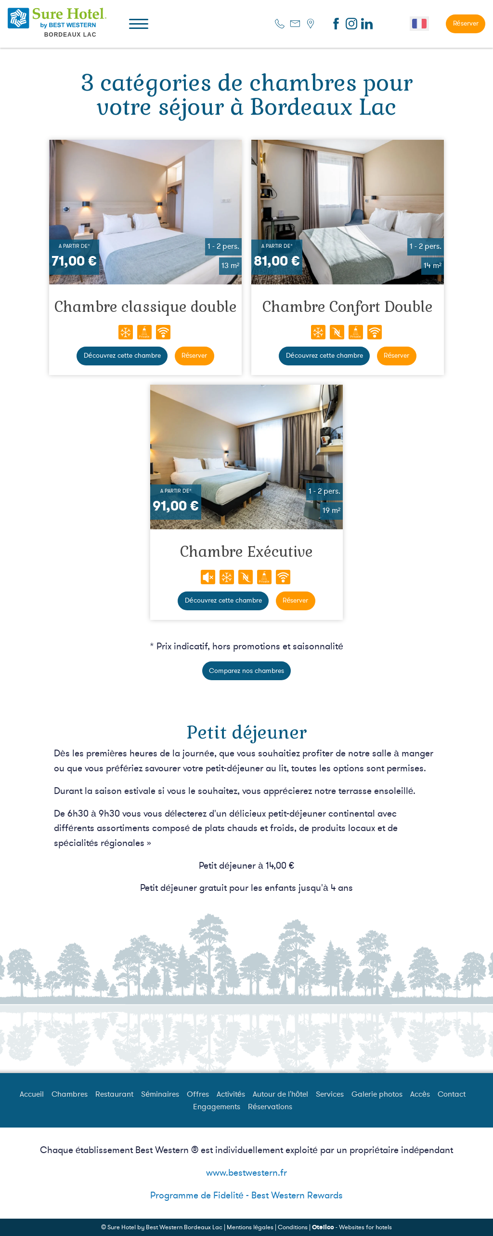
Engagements (216, 1107)
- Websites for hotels (352, 1227)
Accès (420, 1094)
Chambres (70, 1094)
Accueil (32, 1094)
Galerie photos (376, 1094)
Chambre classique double (145, 306)
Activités (231, 1094)
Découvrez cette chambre (122, 355)
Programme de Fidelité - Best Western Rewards (246, 1195)
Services (330, 1094)
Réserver (466, 23)
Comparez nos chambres (246, 670)
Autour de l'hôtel (280, 1094)
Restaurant (114, 1094)
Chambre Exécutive (246, 551)
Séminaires (160, 1094)
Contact (452, 1094)
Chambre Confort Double (347, 306)
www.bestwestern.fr (246, 1173)
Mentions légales (250, 1227)
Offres (198, 1094)
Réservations (270, 1107)
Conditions (293, 1227)
